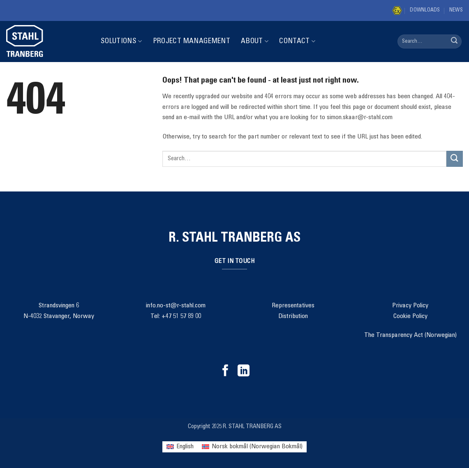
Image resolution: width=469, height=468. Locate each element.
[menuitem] (180, 446)
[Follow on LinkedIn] (244, 371)
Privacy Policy (410, 305)
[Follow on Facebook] (225, 371)
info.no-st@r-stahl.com (176, 305)
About (254, 41)
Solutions (121, 41)
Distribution (293, 316)
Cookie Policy (410, 316)
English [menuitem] (185, 446)
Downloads (425, 10)
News (456, 10)
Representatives (293, 305)
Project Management (191, 41)
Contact (297, 41)
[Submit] (454, 41)
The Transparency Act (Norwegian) (410, 335)
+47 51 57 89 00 (181, 316)
